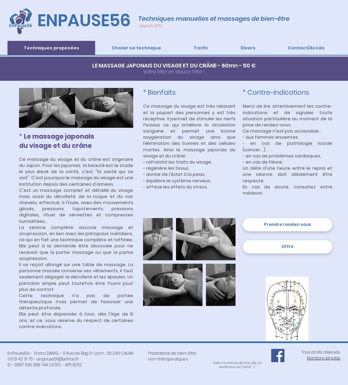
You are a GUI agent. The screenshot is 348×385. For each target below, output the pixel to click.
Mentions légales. (324, 358)
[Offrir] (287, 246)
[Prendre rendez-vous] (287, 224)
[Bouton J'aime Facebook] (237, 353)
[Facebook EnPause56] (277, 355)
